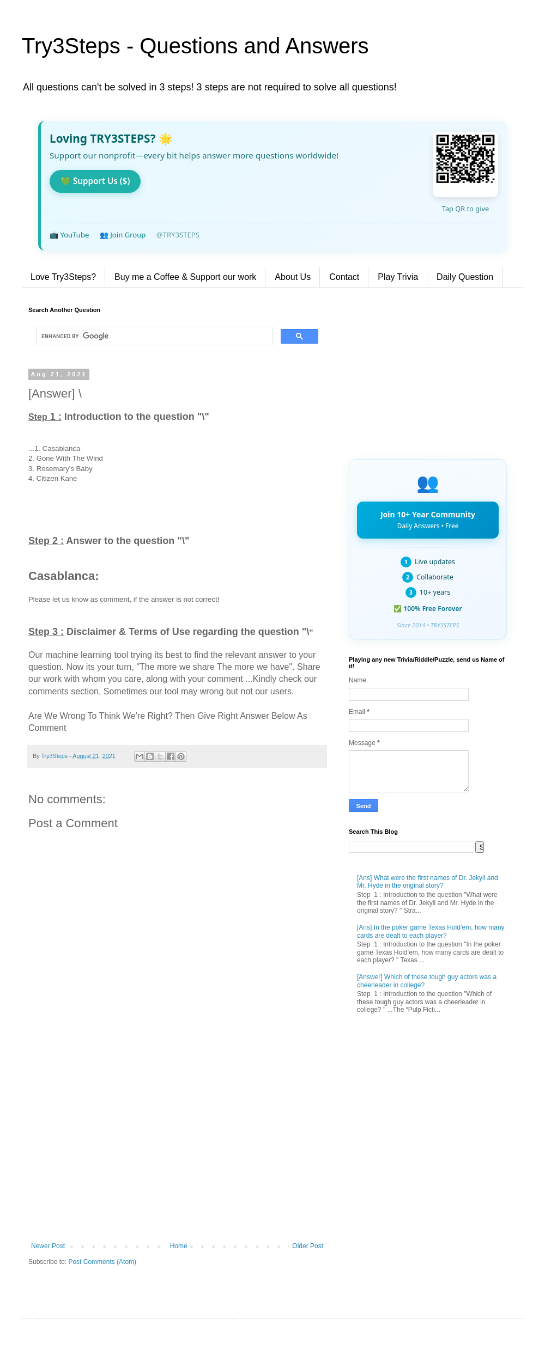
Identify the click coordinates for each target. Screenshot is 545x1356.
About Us (293, 277)
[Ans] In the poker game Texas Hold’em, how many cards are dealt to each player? (431, 931)
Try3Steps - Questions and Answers (195, 46)
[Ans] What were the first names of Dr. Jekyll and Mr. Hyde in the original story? (427, 881)
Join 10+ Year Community (427, 519)
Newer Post (48, 1246)
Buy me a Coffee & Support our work (185, 277)
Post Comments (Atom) (102, 1262)
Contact (344, 277)
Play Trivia (398, 277)
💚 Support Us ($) (95, 180)
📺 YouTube (69, 235)
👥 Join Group (123, 235)
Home (178, 1246)
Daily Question (465, 277)
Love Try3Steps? (63, 277)
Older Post (307, 1246)
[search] (153, 336)
